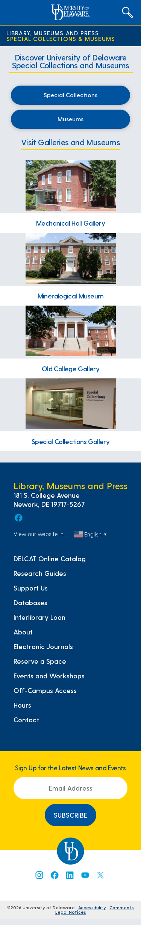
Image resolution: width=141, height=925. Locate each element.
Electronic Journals (43, 646)
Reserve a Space (40, 661)
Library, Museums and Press (52, 33)
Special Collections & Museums (60, 38)
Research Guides (40, 573)
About (23, 631)
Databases (30, 602)
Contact (26, 719)
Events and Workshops (49, 675)
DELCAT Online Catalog (50, 558)
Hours (22, 705)
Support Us (31, 588)
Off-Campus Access (45, 690)
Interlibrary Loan (39, 617)
